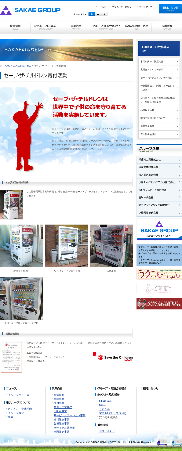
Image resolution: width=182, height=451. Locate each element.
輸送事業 (59, 394)
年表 (10, 416)
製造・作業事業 (63, 407)
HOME (7, 66)
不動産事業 (60, 411)
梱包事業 (59, 403)
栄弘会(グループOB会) (112, 413)
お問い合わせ (107, 431)
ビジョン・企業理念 (20, 408)
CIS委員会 (105, 400)
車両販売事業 (62, 431)
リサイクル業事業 (64, 427)
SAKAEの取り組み (22, 66)
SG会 (102, 404)
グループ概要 (16, 412)
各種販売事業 (62, 423)
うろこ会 (104, 409)
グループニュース (18, 394)
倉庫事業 (59, 399)
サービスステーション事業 (70, 415)
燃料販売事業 (62, 419)
